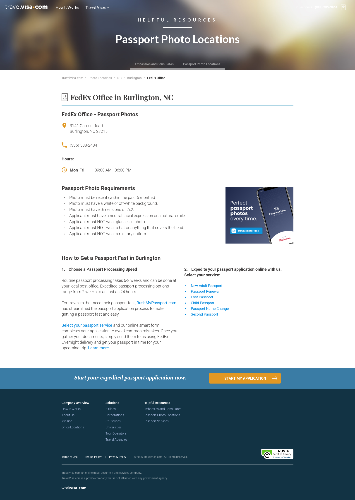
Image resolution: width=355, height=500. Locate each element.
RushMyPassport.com (156, 302)
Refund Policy (93, 457)
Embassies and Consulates (154, 64)
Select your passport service (87, 325)
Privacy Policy (118, 457)
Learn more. (99, 347)
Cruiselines (113, 421)
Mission (67, 421)
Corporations (115, 415)
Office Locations (73, 427)
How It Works (67, 7)
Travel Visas (97, 7)
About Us (68, 415)
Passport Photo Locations (201, 64)
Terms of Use (70, 457)
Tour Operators (116, 433)
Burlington (134, 78)
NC (119, 78)
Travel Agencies (116, 439)
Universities (114, 427)
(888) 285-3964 (326, 7)
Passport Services (156, 421)
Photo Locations (101, 78)
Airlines (111, 409)
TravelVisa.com (73, 78)
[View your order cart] (343, 7)
